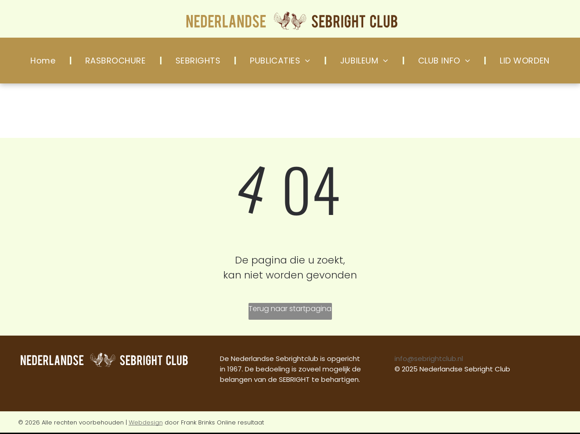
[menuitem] (44, 60)
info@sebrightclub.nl (429, 358)
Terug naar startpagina (290, 308)
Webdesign (146, 422)
